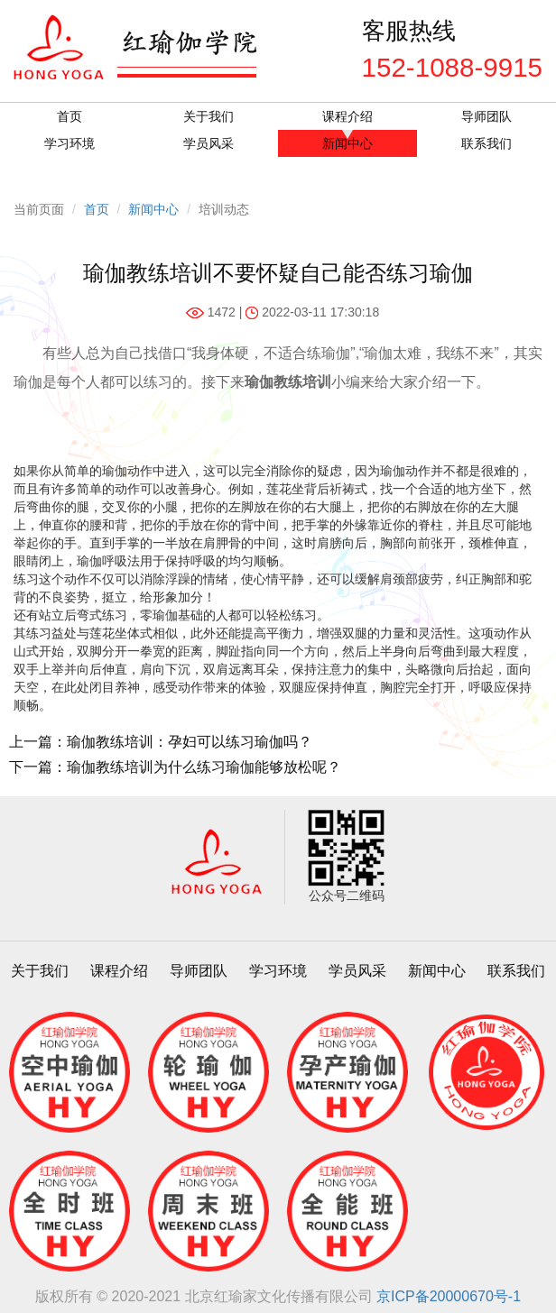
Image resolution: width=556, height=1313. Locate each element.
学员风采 (208, 143)
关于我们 (208, 116)
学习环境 (69, 143)
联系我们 (486, 143)
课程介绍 (347, 116)
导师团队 (486, 116)
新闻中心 (347, 143)
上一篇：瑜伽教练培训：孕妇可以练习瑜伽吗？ (160, 741)
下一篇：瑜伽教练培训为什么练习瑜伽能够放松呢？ (175, 767)
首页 (69, 116)
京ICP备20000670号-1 (448, 1296)
